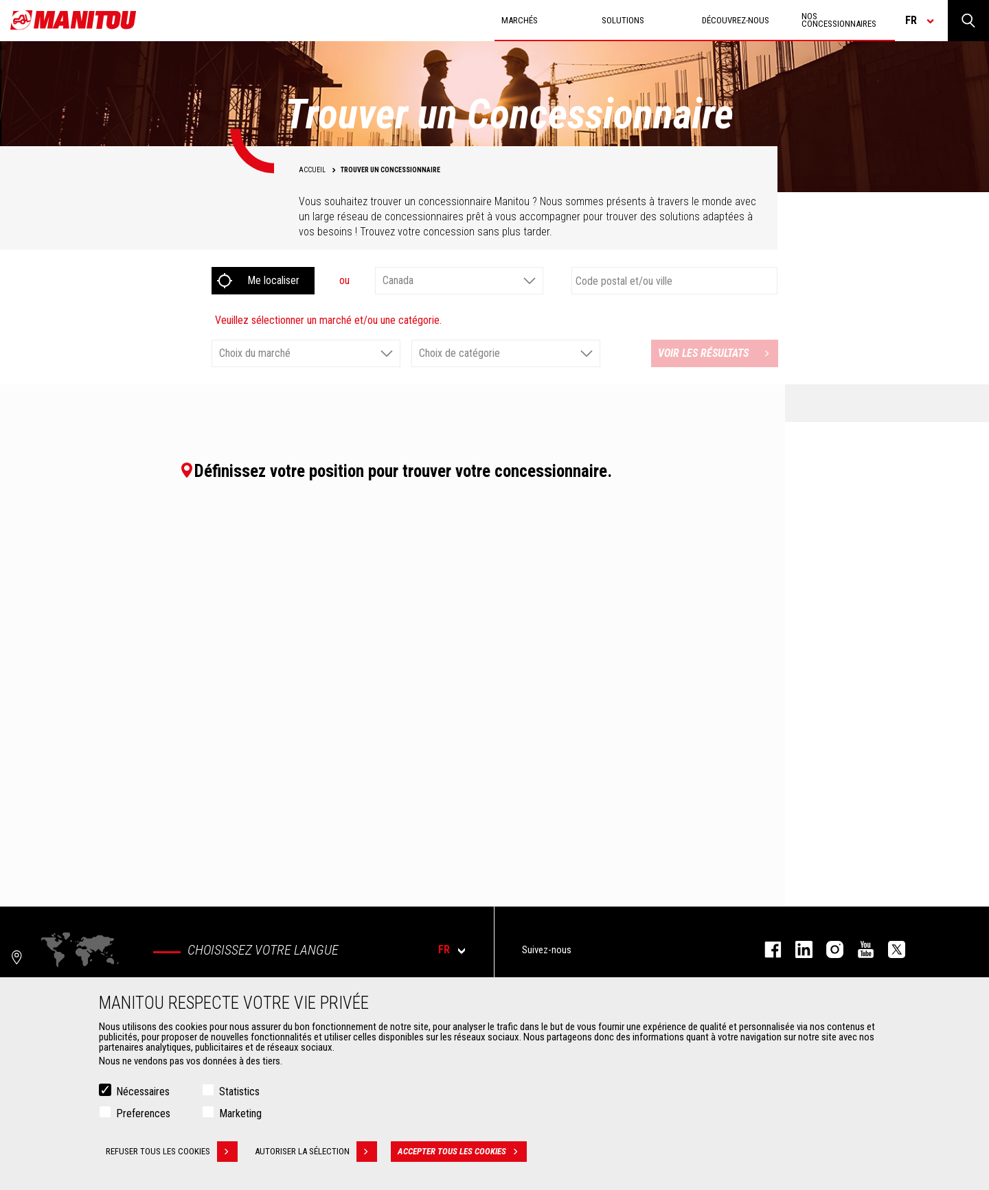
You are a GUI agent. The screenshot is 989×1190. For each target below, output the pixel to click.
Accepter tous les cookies (462, 1151)
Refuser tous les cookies (172, 1151)
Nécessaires (143, 1091)
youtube (858, 949)
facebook (766, 949)
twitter (889, 949)
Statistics (239, 1091)
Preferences (143, 1113)
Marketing (240, 1113)
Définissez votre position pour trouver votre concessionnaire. (395, 471)
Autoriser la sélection (316, 1151)
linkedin (797, 949)
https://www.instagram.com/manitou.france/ (827, 949)
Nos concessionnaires (839, 20)
